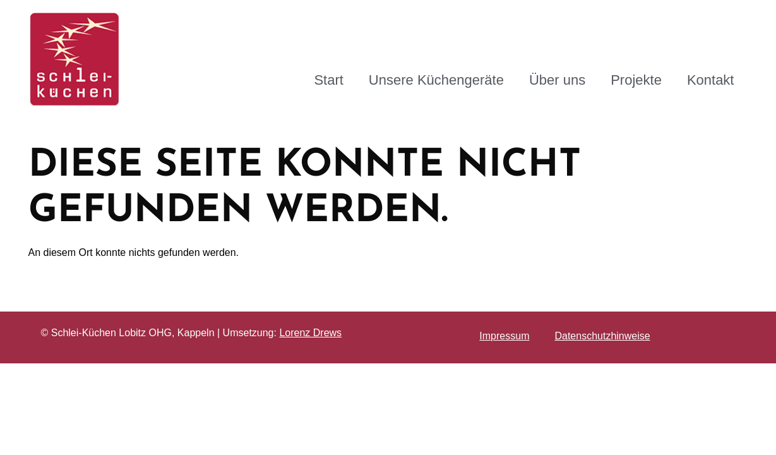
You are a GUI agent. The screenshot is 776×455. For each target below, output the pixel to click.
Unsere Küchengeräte (436, 80)
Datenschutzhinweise (602, 336)
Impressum (504, 336)
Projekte (636, 80)
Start (328, 80)
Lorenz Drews (310, 332)
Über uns (557, 80)
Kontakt (710, 80)
